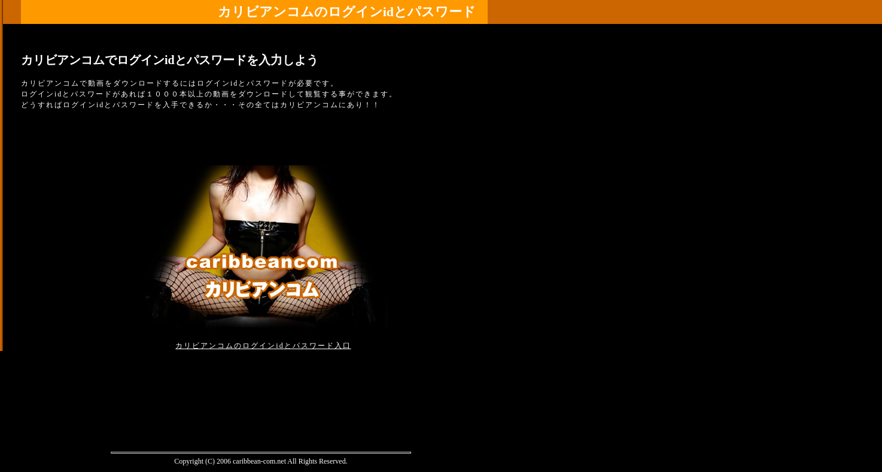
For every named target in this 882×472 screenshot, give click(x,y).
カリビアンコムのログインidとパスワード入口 (263, 345)
